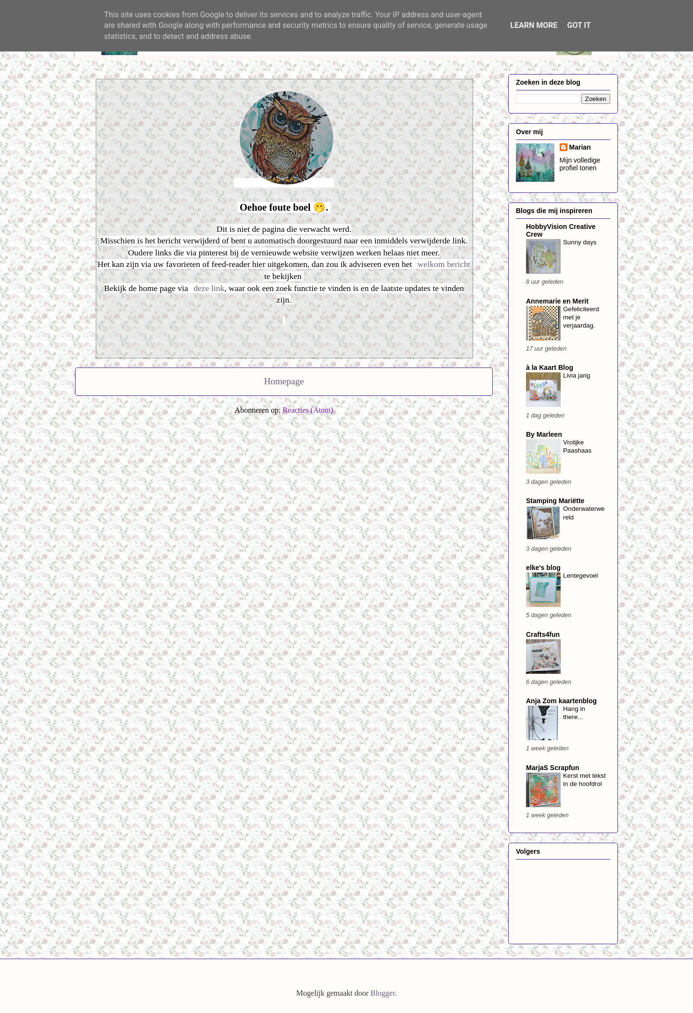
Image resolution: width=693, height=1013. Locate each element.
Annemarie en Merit (557, 301)
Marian (580, 147)
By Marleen (544, 434)
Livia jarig (576, 375)
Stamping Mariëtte (555, 501)
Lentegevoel (580, 575)
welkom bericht (444, 264)
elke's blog (543, 567)
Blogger (383, 993)
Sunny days (579, 242)
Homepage (284, 381)
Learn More (533, 25)
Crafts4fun (543, 634)
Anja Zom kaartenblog (561, 701)
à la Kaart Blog (549, 367)
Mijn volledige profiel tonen (580, 164)
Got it (578, 25)
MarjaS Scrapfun (552, 768)
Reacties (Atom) (307, 410)
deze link (208, 288)
